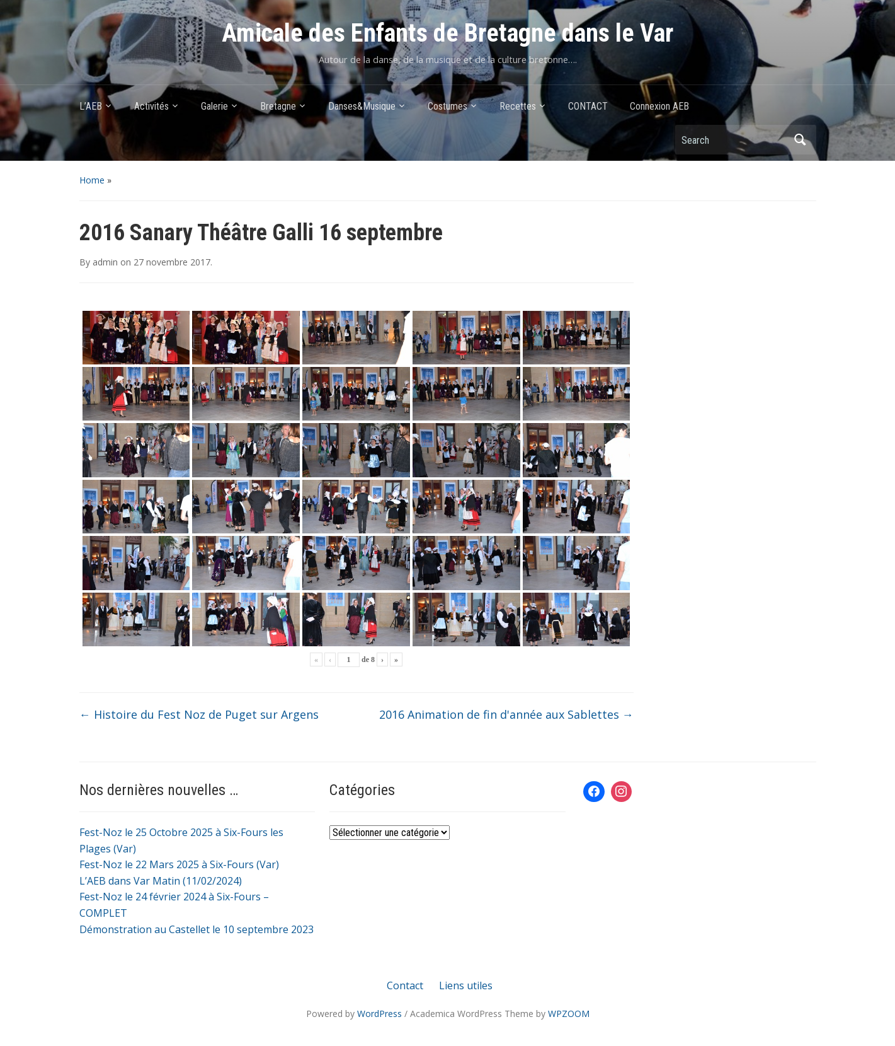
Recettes (517, 106)
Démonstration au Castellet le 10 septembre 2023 (196, 929)
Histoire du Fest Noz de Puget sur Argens (199, 714)
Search (800, 140)
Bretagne (278, 106)
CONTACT (588, 106)
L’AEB (90, 106)
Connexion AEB (659, 106)
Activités (151, 106)
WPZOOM (569, 1014)
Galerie (214, 106)
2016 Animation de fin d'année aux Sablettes (506, 714)
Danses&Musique (362, 106)
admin (105, 262)
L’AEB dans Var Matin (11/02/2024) (160, 881)
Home (92, 180)
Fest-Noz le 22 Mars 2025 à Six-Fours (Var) (179, 864)
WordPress (379, 1014)
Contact (405, 985)
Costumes (447, 106)
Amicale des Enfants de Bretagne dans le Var (447, 33)
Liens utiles (466, 985)
